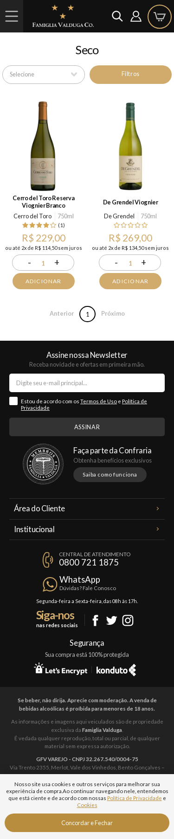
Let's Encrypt (60, 668)
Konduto (116, 668)
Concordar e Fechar (87, 822)
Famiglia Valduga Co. (63, 16)
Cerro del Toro (32, 216)
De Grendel (119, 216)
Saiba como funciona (110, 474)
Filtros (131, 73)
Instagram (128, 620)
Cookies (87, 805)
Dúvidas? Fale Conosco (87, 588)
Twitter (111, 620)
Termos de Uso (98, 401)
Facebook (95, 620)
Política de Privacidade (134, 798)
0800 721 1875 (89, 562)
